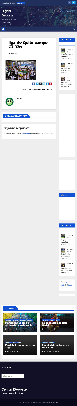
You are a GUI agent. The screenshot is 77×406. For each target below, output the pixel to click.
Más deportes (17, 342)
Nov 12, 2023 (11, 351)
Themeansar (54, 402)
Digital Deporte (14, 389)
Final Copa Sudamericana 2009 (37, 89)
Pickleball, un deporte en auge (20, 346)
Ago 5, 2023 (48, 351)
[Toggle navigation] (39, 29)
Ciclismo (45, 342)
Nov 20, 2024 (48, 329)
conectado (25, 134)
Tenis (57, 320)
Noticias (29, 320)
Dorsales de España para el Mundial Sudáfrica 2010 (67, 54)
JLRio (20, 99)
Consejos (15, 320)
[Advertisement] (69, 125)
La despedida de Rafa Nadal (54, 324)
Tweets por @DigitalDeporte (67, 285)
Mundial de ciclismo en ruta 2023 (55, 346)
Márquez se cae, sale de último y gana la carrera (67, 82)
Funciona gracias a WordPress (28, 402)
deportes (23, 320)
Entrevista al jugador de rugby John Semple (67, 68)
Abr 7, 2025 (10, 329)
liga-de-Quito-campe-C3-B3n (29, 44)
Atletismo (8, 320)
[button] (74, 29)
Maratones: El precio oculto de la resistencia (18, 324)
